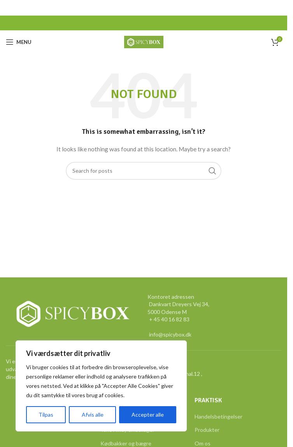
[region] (101, 385)
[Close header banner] (277, 8)
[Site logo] (143, 41)
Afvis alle (92, 414)
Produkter (207, 429)
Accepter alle (148, 414)
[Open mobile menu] (18, 42)
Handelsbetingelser (218, 416)
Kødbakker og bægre (125, 443)
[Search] (143, 171)
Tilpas (46, 414)
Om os (203, 443)
